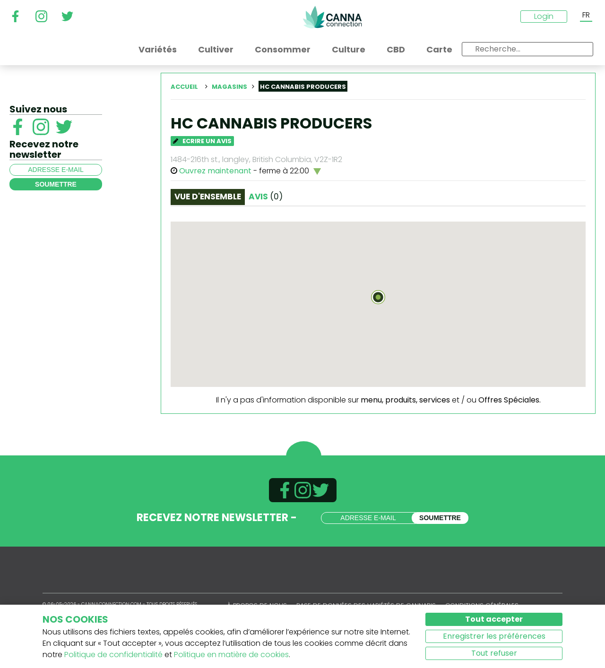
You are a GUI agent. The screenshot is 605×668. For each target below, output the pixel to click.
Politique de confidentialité (113, 654)
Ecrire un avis (202, 141)
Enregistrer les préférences (494, 636)
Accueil (184, 86)
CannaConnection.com (332, 17)
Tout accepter (494, 619)
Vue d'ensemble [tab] (207, 196)
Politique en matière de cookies (231, 654)
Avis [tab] (266, 196)
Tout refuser (494, 653)
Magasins (229, 86)
